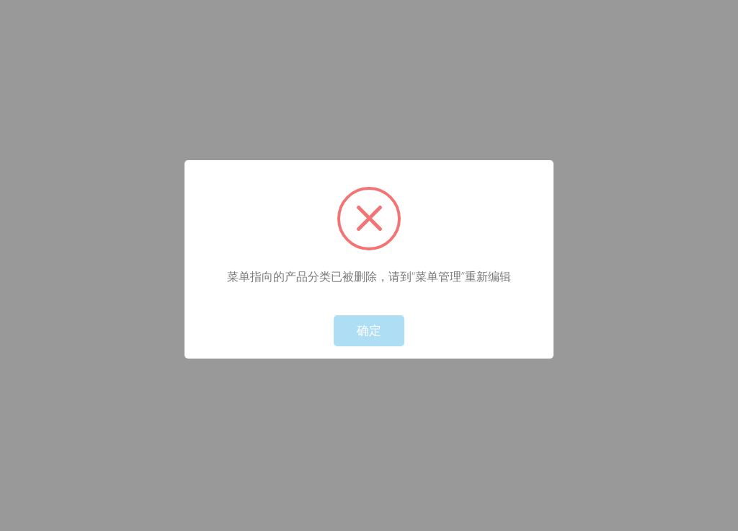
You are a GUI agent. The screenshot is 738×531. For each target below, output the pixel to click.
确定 (369, 331)
